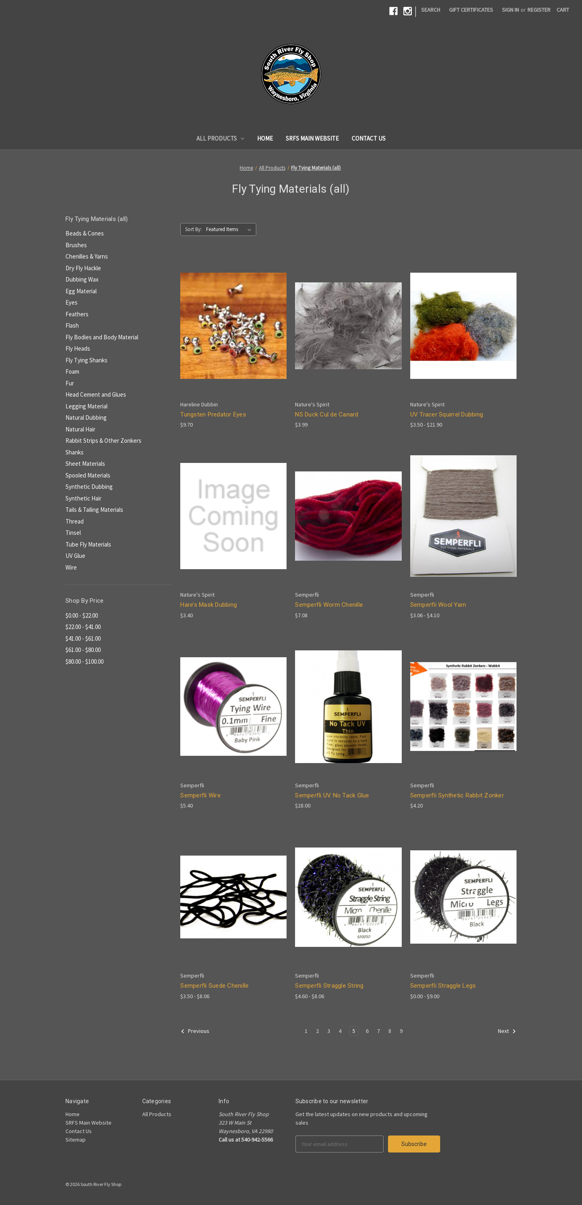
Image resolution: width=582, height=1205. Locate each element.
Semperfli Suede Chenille (214, 985)
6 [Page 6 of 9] (367, 1031)
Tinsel (73, 532)
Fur (69, 383)
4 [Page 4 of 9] (340, 1031)
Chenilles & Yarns (86, 256)
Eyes (71, 302)
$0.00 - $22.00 (81, 615)
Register (538, 9)
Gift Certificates (471, 9)
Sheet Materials (85, 463)
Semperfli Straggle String (329, 985)
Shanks (74, 452)
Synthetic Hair (83, 498)
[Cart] (563, 10)
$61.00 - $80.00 (83, 650)
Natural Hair (80, 429)
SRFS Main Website (312, 138)
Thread (74, 521)
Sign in (510, 9)
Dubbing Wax (82, 279)
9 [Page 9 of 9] (401, 1031)
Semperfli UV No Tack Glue (332, 795)
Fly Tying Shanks (86, 360)
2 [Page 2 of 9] (317, 1031)
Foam (72, 371)
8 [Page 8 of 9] (389, 1031)
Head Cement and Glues (95, 394)
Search (430, 9)
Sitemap (75, 1139)
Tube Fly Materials (88, 544)
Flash (72, 325)
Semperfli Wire (200, 795)
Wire (71, 567)
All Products (220, 138)
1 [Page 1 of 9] (306, 1031)
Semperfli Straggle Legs (443, 985)
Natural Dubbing (86, 417)
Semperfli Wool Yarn (438, 604)
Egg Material (81, 291)
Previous (195, 1031)
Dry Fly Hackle (83, 268)
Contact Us (369, 138)
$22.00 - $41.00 (83, 627)
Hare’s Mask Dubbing (208, 604)
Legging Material (86, 406)
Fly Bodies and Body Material (101, 337)
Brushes (76, 245)
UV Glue (75, 555)
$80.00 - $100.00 (84, 661)
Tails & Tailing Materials (94, 509)
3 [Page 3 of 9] (328, 1031)
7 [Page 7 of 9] (378, 1031)
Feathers (77, 314)
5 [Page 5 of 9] (353, 1031)
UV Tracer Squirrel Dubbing (446, 414)
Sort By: (193, 229)
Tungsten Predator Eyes (213, 414)
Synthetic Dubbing (89, 486)
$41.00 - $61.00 (83, 638)
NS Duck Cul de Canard (326, 414)
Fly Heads (77, 348)
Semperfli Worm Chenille (329, 604)
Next (507, 1031)
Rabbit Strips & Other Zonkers (103, 440)
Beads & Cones (84, 233)
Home (265, 138)
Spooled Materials (87, 475)
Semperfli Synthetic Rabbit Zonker (457, 795)
